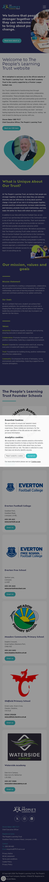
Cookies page (36, 462)
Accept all (31, 456)
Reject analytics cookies (14, 456)
